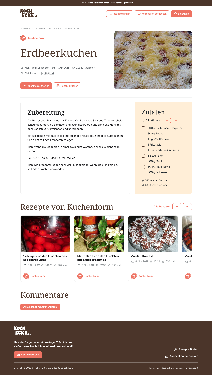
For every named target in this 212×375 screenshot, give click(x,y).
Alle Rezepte (162, 206)
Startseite (25, 28)
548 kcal (49, 73)
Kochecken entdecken (152, 13)
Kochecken (39, 28)
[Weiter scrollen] (187, 206)
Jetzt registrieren (124, 3)
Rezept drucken (67, 85)
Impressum (154, 368)
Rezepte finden (119, 13)
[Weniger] (167, 120)
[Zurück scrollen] (176, 206)
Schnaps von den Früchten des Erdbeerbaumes (45, 258)
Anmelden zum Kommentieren (40, 306)
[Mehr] (176, 120)
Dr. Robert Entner (40, 368)
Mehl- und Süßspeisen (37, 67)
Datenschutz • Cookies (173, 368)
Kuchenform (55, 28)
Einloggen (181, 13)
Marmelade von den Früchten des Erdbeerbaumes (98, 258)
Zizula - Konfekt (142, 256)
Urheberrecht (192, 368)
